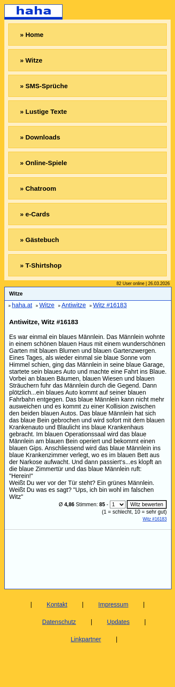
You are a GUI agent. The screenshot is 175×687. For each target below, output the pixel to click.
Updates (118, 621)
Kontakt (56, 604)
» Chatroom (38, 188)
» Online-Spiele (43, 162)
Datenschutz (59, 621)
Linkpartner (86, 639)
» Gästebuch (39, 239)
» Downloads (40, 137)
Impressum (113, 604)
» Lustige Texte (43, 111)
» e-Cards (35, 214)
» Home (31, 34)
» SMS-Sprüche (44, 86)
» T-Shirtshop (41, 265)
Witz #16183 (154, 519)
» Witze (31, 60)
